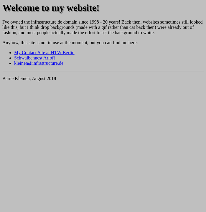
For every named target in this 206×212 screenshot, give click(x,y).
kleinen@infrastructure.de (38, 63)
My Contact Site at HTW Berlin (44, 52)
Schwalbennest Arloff (34, 57)
